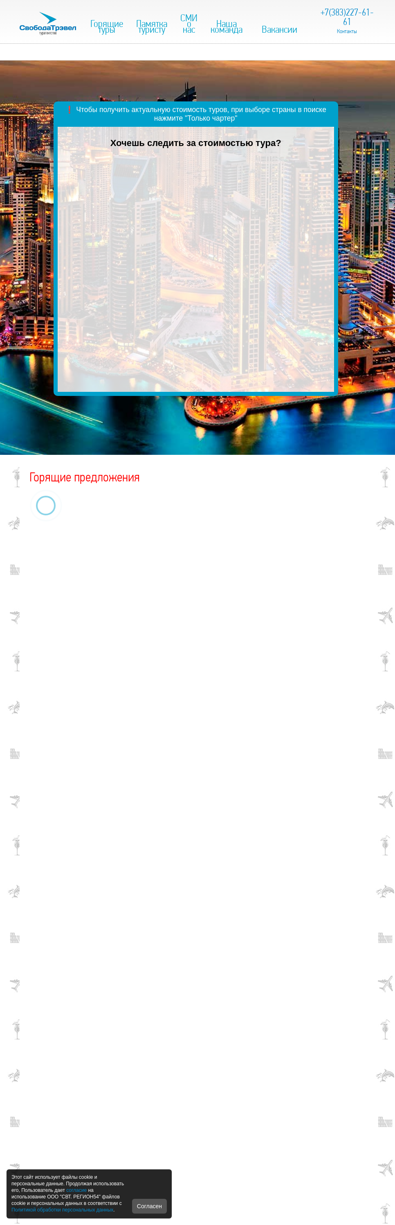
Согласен (149, 1206)
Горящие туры (106, 26)
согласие (76, 1190)
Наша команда (226, 26)
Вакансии (279, 29)
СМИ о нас (189, 23)
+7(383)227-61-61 (347, 17)
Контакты (347, 31)
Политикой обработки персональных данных (62, 1210)
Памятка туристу (151, 26)
